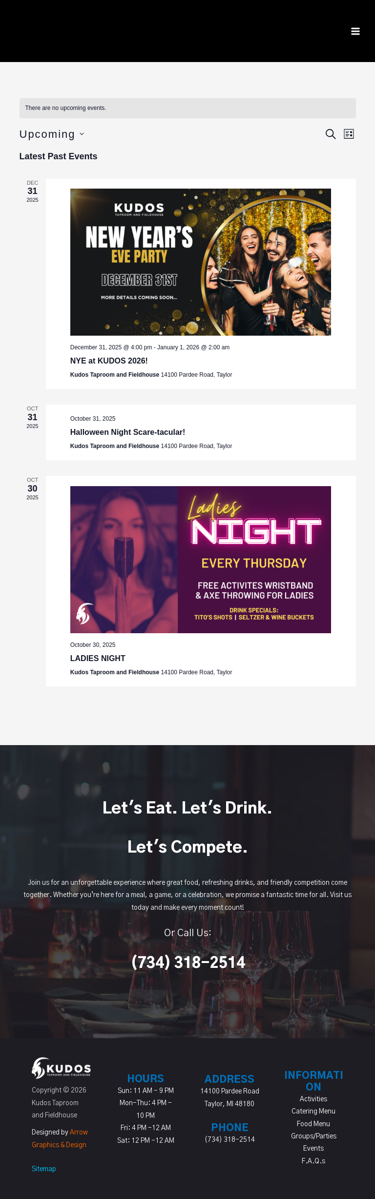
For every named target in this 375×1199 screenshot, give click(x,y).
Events (313, 1148)
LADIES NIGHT (97, 658)
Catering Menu (313, 1111)
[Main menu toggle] (356, 31)
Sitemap (44, 1169)
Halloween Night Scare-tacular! (128, 432)
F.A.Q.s (313, 1161)
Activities (313, 1099)
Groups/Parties (313, 1136)
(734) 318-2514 (187, 963)
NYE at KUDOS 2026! (109, 361)
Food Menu (313, 1124)
